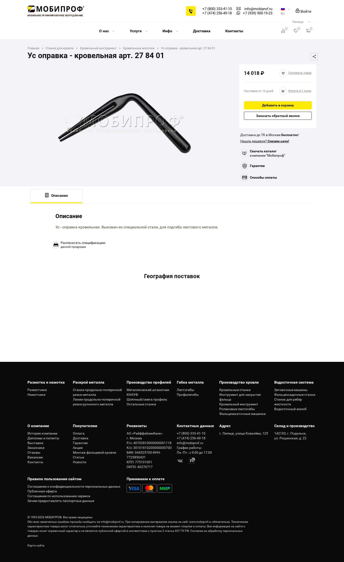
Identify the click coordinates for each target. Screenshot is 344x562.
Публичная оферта (42, 491)
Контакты (234, 31)
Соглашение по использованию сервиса (58, 496)
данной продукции (83, 244)
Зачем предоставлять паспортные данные (60, 501)
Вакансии (35, 457)
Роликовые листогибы (237, 409)
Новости (79, 462)
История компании (42, 433)
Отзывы (33, 452)
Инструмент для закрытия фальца (240, 397)
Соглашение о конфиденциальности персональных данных (73, 486)
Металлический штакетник (148, 390)
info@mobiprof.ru (112, 521)
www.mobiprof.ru (200, 521)
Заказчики (35, 448)
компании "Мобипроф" (267, 153)
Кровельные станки (235, 390)
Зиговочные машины (290, 390)
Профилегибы (188, 395)
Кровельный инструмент (238, 404)
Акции (78, 448)
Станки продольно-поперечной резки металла (97, 392)
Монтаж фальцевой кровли (94, 452)
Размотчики (37, 390)
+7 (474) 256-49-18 (217, 13)
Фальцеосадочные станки (294, 395)
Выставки (35, 443)
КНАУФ (132, 395)
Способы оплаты (263, 177)
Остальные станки (141, 404)
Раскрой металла (88, 382)
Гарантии (257, 166)
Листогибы (185, 390)
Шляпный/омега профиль (147, 399)
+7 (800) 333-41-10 (217, 9)
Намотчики (36, 395)
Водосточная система (294, 382)
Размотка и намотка (46, 382)
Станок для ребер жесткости (288, 401)
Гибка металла (190, 382)
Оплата (79, 433)
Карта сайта (35, 545)
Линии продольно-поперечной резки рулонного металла (96, 401)
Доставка (201, 31)
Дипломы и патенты (43, 438)
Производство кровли (239, 382)
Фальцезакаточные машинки (242, 414)
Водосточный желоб (290, 409)
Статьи (78, 457)
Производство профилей (149, 382)
